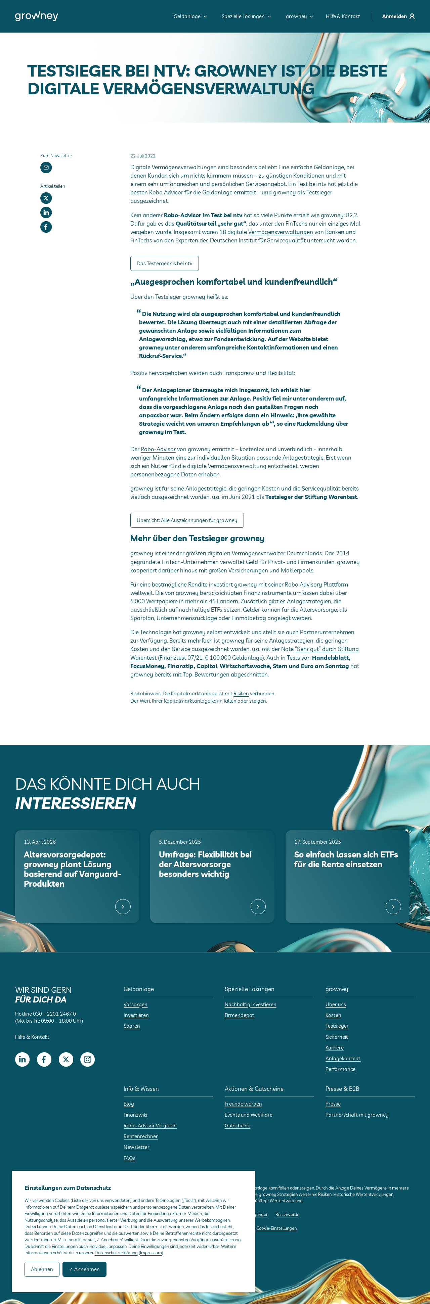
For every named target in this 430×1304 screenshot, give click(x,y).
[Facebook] (46, 227)
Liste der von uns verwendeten (101, 1200)
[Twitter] (46, 198)
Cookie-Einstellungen (276, 1228)
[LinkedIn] (46, 213)
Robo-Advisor (158, 449)
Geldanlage (190, 16)
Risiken (241, 693)
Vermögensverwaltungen (280, 231)
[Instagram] (87, 1059)
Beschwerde (287, 1214)
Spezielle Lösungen (246, 16)
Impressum (151, 1252)
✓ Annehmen (84, 1269)
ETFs (216, 609)
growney (299, 16)
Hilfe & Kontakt (343, 16)
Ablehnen (42, 1269)
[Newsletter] (46, 168)
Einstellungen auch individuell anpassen (89, 1246)
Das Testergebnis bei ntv (164, 263)
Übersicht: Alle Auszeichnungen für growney (187, 520)
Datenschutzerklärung (116, 1252)
